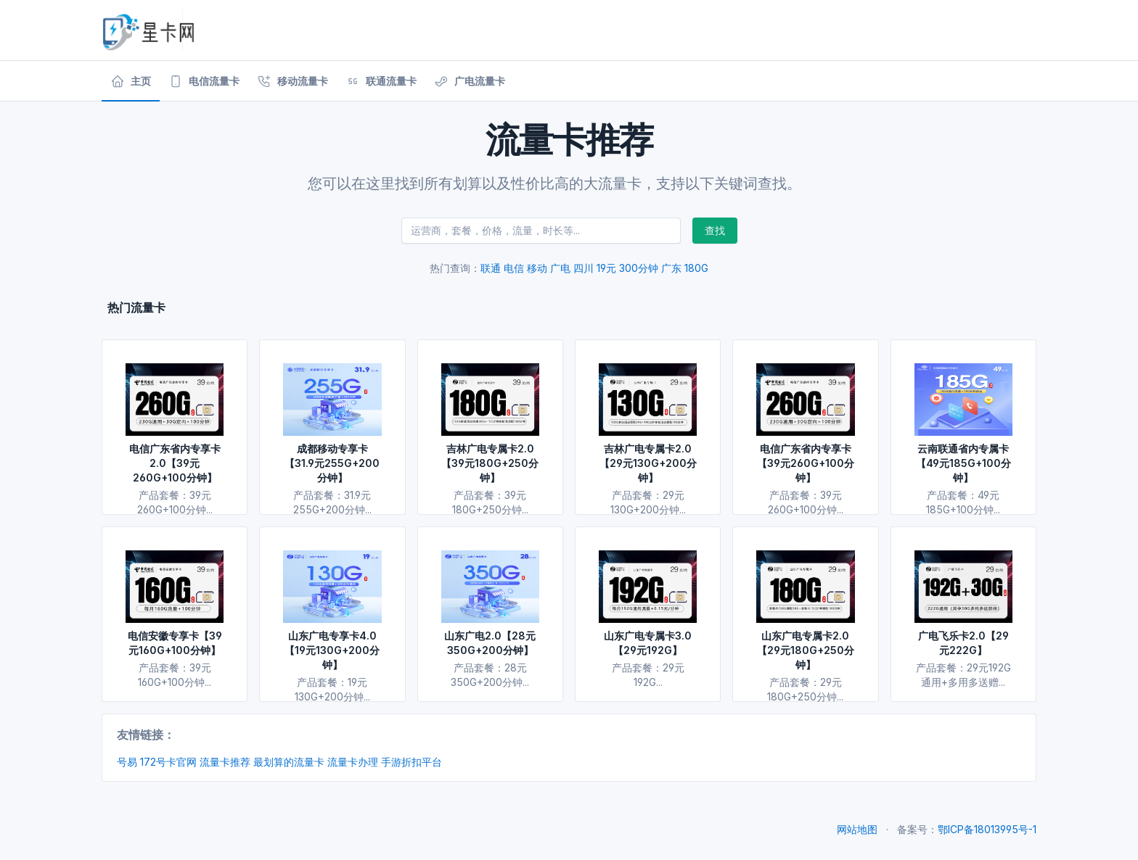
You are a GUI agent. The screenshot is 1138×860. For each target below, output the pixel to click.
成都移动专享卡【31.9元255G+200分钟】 (332, 463)
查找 (715, 230)
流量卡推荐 (225, 762)
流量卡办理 (352, 762)
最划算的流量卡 (288, 762)
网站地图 (857, 829)
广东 (671, 268)
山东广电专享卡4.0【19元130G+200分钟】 (332, 650)
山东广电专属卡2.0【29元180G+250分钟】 (805, 650)
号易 (127, 762)
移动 (537, 268)
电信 (514, 268)
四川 (583, 268)
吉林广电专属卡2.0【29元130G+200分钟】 (648, 463)
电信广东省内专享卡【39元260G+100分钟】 (805, 463)
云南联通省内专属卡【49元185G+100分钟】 (963, 463)
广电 (560, 268)
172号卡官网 (168, 762)
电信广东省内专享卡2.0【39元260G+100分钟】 (175, 463)
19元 (606, 268)
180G (696, 268)
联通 (490, 268)
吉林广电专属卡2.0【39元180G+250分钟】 (490, 463)
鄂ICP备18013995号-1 (987, 829)
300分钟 (638, 268)
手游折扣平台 (411, 762)
